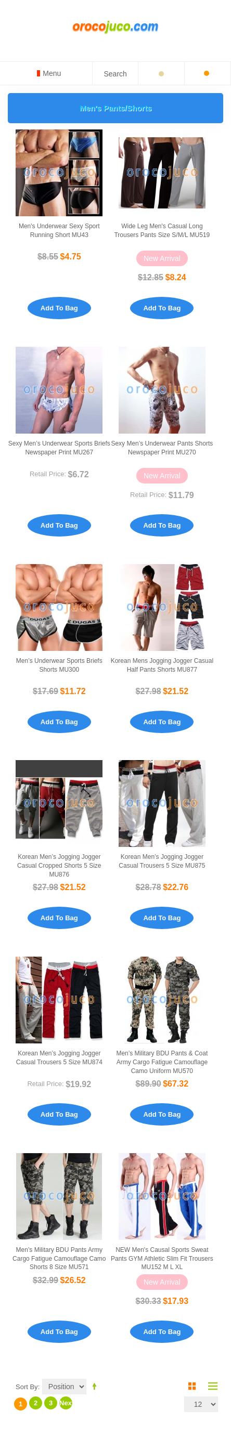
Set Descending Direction (96, 1386)
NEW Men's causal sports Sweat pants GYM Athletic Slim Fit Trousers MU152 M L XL (162, 1258)
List (210, 1386)
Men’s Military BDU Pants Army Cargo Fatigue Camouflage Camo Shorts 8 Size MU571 (59, 1258)
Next (65, 1403)
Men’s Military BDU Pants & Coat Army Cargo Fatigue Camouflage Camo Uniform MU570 (162, 1062)
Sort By (27, 1387)
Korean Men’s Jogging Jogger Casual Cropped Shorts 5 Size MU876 (59, 865)
